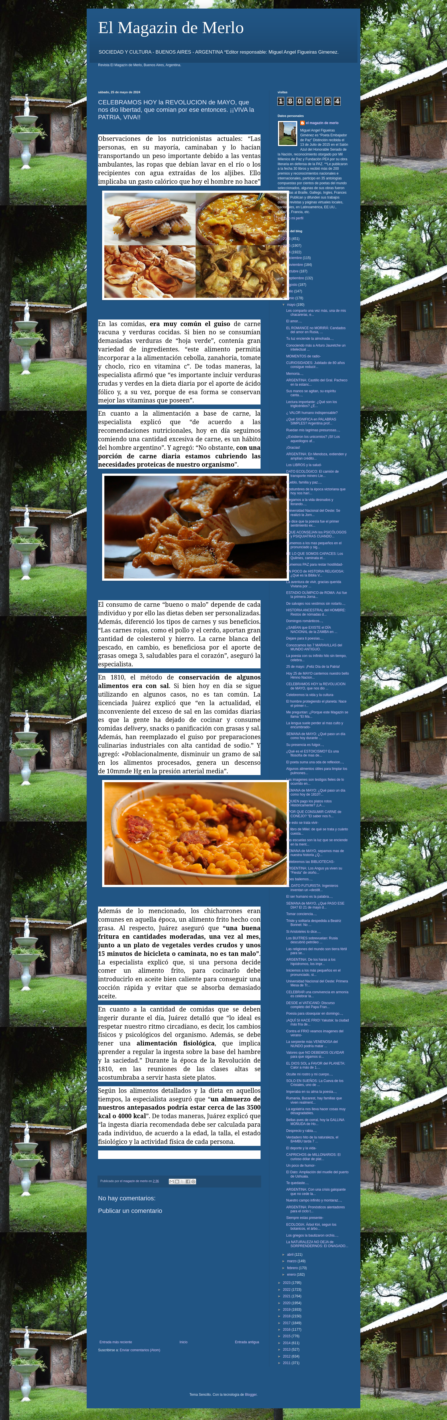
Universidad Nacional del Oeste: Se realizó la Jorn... (313, 513)
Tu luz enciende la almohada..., (310, 339)
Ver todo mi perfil (290, 218)
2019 (287, 1310)
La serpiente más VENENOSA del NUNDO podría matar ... (312, 1044)
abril (290, 1255)
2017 (287, 1323)
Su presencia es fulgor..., (305, 745)
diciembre (295, 258)
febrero (293, 1268)
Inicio (184, 1342)
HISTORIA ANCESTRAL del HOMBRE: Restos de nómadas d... (316, 612)
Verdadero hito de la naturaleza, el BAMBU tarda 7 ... (312, 1139)
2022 (287, 1290)
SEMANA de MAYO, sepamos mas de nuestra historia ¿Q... (315, 853)
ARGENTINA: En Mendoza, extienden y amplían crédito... (316, 456)
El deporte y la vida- (301, 1148)
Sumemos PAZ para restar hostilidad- (314, 565)
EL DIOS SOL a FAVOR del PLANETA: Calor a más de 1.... (315, 1065)
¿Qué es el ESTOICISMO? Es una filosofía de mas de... (312, 753)
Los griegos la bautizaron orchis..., (312, 1235)
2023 (287, 1283)
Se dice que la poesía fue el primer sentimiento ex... (312, 523)
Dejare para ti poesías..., (305, 638)
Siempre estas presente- (305, 1218)
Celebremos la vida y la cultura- (310, 695)
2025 (287, 246)
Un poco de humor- (301, 1166)
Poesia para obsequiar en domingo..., (314, 1014)
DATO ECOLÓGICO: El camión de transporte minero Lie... (312, 474)
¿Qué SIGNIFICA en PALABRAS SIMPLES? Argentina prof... (311, 421)
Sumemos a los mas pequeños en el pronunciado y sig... (314, 545)
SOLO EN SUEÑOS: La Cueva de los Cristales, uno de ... (315, 1083)
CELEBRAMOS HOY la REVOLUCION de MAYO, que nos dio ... (316, 686)
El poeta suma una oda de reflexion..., (315, 762)
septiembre (296, 278)
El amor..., (294, 321)
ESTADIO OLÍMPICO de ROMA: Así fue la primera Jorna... (316, 595)
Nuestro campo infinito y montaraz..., (314, 1200)
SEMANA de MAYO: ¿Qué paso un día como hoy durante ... (315, 736)
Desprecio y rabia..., (301, 1131)
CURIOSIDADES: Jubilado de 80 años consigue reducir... (315, 365)
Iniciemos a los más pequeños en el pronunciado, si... (313, 972)
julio (290, 291)
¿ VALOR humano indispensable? (312, 413)
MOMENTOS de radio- (303, 356)
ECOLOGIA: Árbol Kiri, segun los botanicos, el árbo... (311, 1227)
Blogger (251, 1395)
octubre (293, 271)
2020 (287, 1303)
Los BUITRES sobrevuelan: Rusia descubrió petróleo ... (312, 940)
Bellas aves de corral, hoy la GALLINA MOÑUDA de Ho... (315, 1122)
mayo (291, 305)
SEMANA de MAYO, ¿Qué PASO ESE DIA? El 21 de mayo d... (315, 905)
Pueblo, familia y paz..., (304, 482)
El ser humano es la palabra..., (309, 897)
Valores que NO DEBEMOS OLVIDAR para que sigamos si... (315, 1055)
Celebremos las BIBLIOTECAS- (310, 862)
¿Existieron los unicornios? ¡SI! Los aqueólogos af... (313, 439)
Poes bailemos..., (299, 879)
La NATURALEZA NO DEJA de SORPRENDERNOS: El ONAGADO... (317, 1244)
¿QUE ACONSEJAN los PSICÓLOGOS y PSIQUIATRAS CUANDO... (316, 534)
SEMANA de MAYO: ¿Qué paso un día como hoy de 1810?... (315, 792)
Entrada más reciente (115, 1342)
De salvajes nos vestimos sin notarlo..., (315, 604)
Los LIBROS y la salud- (304, 465)
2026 (287, 239)
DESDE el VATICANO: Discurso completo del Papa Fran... (310, 1005)
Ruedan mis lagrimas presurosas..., (313, 430)
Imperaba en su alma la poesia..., (311, 1092)
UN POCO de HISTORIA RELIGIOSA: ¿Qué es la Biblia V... (315, 573)
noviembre (295, 265)
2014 (287, 1343)
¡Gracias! (293, 448)
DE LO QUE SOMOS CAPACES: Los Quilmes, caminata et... (314, 556)
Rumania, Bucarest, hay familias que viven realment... (314, 1100)
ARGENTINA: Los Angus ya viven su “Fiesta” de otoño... (314, 870)
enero (292, 1275)
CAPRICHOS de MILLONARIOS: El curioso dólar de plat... (313, 1157)
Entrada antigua (247, 1342)
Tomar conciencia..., (301, 914)
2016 (287, 1330)
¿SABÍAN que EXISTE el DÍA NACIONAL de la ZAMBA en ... (311, 630)
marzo (292, 1261)
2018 (287, 1316)
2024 (287, 252)
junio (291, 298)
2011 (287, 1363)
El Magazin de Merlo (171, 27)
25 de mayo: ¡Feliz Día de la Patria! (313, 667)
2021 (287, 1296)
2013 (287, 1350)
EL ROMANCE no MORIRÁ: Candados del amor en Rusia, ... (316, 330)
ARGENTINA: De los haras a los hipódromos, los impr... (311, 962)
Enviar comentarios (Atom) (140, 1350)
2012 (287, 1356)
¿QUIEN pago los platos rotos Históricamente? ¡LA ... (309, 803)
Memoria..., (294, 374)
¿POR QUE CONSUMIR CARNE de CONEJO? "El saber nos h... (313, 814)
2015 (287, 1336)
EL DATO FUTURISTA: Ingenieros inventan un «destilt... (312, 888)
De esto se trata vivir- (302, 823)
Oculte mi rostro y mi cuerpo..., (309, 1074)
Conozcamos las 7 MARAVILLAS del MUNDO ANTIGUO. (314, 647)
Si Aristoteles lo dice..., (303, 932)
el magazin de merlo (322, 123)
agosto (292, 285)
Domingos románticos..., (304, 621)
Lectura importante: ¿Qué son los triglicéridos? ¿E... (311, 404)
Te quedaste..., (297, 1183)
